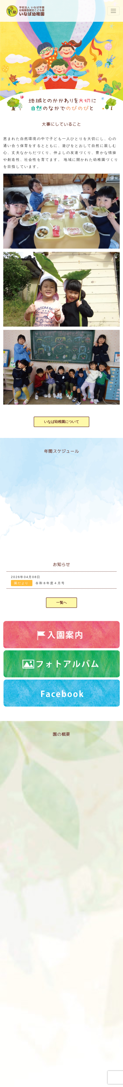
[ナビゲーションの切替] (113, 11)
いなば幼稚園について (61, 422)
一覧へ (61, 602)
